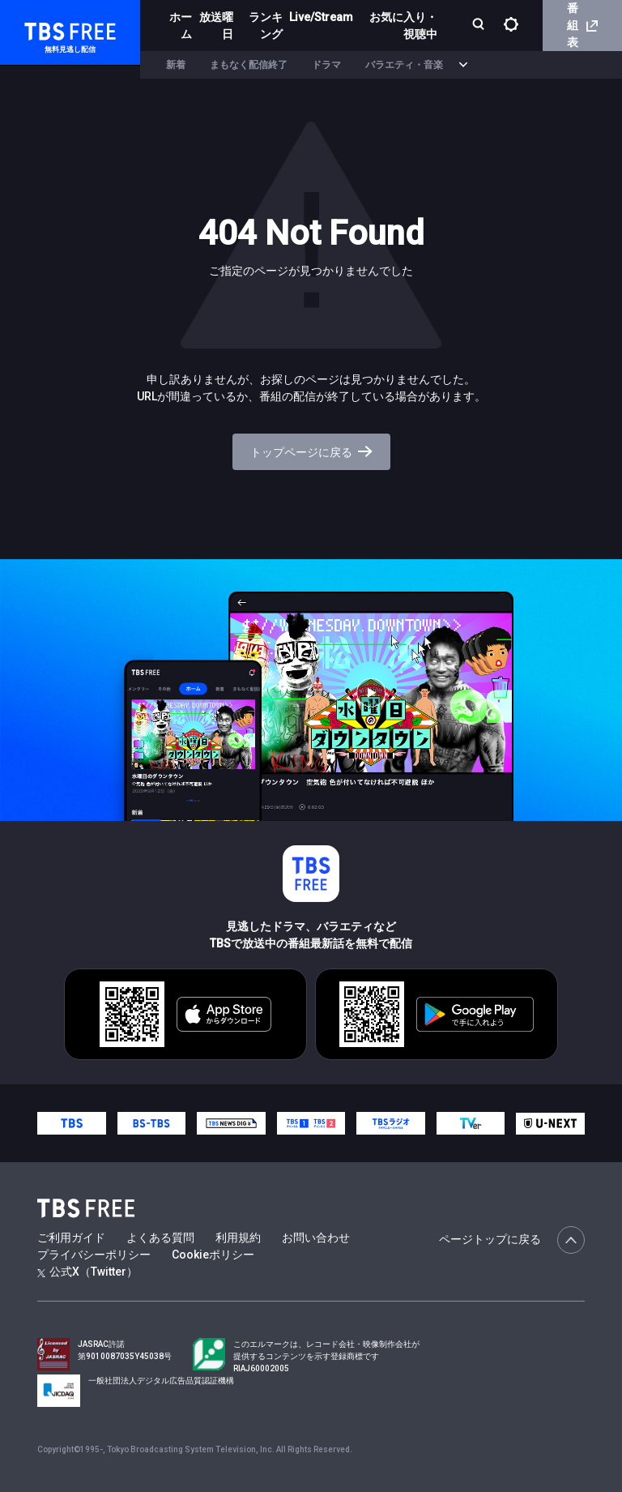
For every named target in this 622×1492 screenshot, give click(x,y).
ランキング (266, 26)
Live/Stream (321, 17)
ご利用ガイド (71, 1237)
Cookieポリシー (213, 1254)
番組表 (582, 25)
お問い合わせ (316, 1237)
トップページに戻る (311, 452)
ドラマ (326, 65)
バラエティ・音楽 (404, 65)
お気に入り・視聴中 (403, 26)
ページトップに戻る (512, 1240)
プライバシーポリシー (94, 1254)
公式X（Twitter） (87, 1271)
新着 (175, 65)
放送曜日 (216, 26)
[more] (463, 65)
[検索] (480, 25)
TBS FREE (43, 28)
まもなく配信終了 (249, 65)
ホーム (180, 26)
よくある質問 (160, 1237)
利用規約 (238, 1237)
